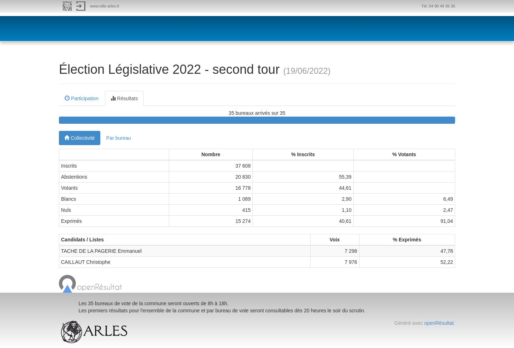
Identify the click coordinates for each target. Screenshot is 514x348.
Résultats (124, 98)
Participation (82, 98)
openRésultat (439, 323)
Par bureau (118, 138)
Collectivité (79, 138)
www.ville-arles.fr (105, 6)
